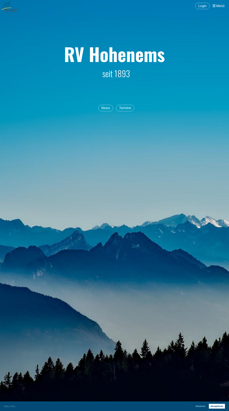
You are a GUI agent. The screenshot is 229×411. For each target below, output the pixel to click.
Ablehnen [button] (200, 406)
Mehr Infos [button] (9, 406)
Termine (125, 108)
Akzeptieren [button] (217, 406)
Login (202, 6)
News (105, 108)
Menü (218, 6)
